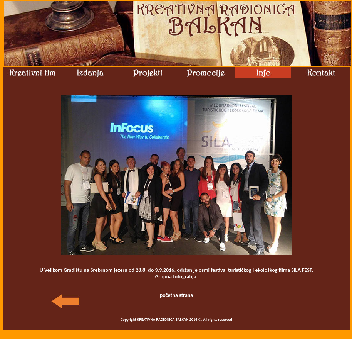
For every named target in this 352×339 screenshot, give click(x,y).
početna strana (176, 295)
